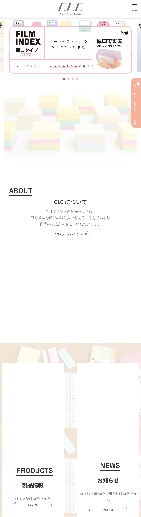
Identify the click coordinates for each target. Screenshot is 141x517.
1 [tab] (64, 79)
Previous (10, 47)
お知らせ (108, 510)
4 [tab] (77, 79)
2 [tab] (68, 79)
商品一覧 (33, 505)
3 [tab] (73, 79)
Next (130, 47)
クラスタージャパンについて (70, 234)
